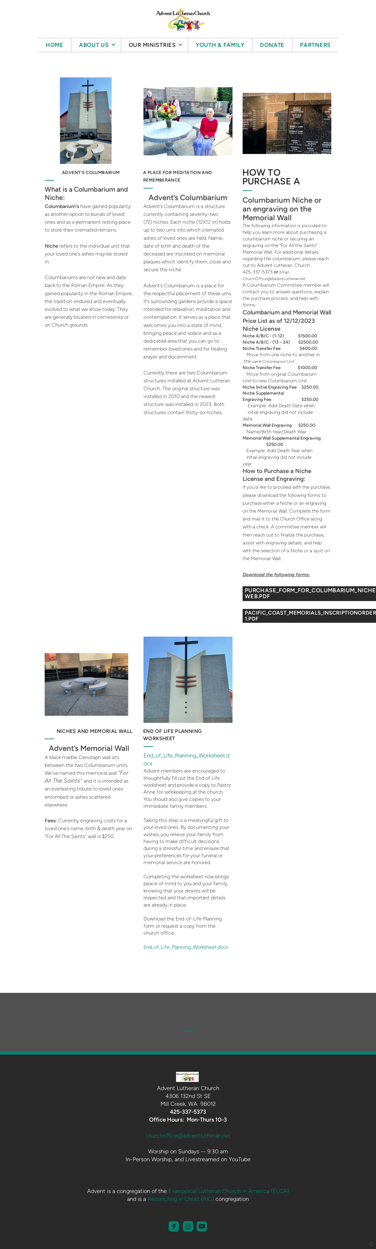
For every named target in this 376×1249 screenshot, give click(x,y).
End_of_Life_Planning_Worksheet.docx (185, 947)
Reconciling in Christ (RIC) (181, 1199)
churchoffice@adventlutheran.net (188, 1135)
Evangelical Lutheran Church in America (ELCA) (228, 1191)
